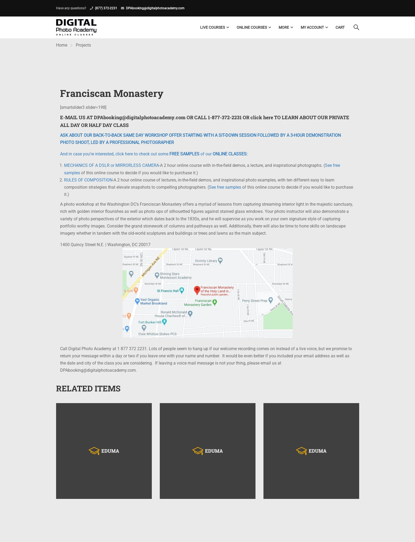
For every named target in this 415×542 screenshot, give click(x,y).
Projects (83, 45)
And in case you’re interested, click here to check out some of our (154, 154)
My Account (312, 27)
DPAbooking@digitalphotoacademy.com (155, 8)
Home (61, 45)
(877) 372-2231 (106, 8)
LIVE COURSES (212, 27)
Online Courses (252, 27)
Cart (340, 27)
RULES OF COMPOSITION (88, 180)
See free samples (225, 187)
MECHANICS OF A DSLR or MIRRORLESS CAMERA (111, 165)
